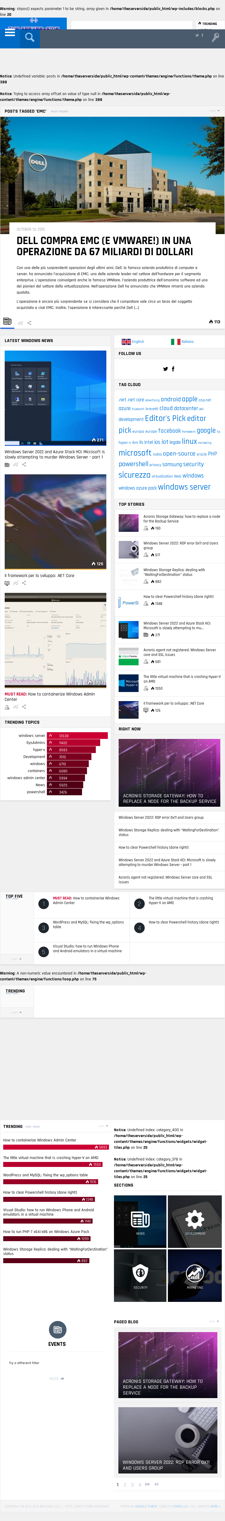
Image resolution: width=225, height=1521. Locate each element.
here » (215, 1506)
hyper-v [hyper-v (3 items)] (125, 442)
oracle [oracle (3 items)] (202, 454)
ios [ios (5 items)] (157, 442)
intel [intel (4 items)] (148, 442)
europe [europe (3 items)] (151, 431)
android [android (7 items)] (171, 399)
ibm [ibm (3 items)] (135, 442)
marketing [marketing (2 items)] (205, 443)
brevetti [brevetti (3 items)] (152, 409)
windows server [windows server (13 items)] (184, 487)
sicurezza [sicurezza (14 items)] (135, 475)
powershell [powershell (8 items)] (133, 464)
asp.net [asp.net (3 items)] (205, 400)
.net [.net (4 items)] (122, 400)
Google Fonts (146, 1506)
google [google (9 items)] (206, 430)
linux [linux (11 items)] (189, 441)
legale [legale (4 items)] (175, 442)
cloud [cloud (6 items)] (166, 408)
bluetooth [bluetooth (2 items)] (138, 409)
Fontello (180, 1506)
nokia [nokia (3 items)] (157, 454)
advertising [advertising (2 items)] (152, 400)
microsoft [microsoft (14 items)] (135, 453)
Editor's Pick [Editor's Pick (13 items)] (165, 418)
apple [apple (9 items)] (189, 399)
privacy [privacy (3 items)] (155, 465)
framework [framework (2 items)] (188, 432)
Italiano (182, 341)
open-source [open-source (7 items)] (179, 454)
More (57, 1379)
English (133, 341)
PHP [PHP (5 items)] (212, 454)
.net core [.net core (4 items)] (135, 400)
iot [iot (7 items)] (164, 442)
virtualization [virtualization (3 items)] (162, 476)
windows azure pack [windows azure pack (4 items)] (138, 488)
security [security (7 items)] (193, 464)
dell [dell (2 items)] (201, 409)
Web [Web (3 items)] (177, 476)
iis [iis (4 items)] (141, 442)
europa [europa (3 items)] (138, 431)
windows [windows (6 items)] (193, 476)
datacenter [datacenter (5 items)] (186, 408)
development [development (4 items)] (131, 420)
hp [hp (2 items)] (218, 432)
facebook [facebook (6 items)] (169, 431)
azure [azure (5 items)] (125, 408)
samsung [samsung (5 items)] (172, 464)
